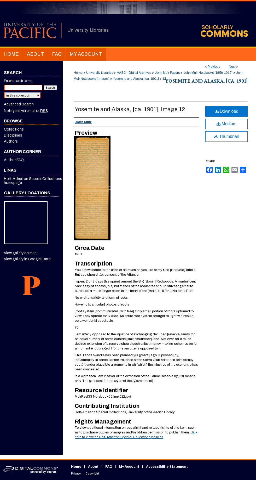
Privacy (76, 473)
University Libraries (99, 73)
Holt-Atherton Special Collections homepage (33, 181)
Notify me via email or (26, 111)
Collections (14, 129)
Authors (11, 141)
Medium (226, 124)
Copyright (92, 473)
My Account (129, 466)
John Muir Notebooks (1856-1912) (207, 73)
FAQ (108, 466)
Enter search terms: (18, 81)
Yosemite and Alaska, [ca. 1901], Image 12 (130, 109)
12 (164, 79)
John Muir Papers (167, 73)
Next (232, 67)
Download (226, 111)
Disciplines (13, 135)
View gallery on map (20, 253)
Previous (214, 67)
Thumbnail (226, 136)
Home (78, 73)
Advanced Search (19, 104)
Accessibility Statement (167, 466)
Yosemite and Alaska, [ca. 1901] (136, 79)
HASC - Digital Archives (134, 73)
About (93, 466)
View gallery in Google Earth (27, 259)
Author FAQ (14, 160)
